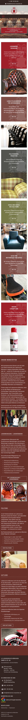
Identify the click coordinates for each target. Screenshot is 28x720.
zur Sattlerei (7, 625)
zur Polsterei (7, 548)
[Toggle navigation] (3, 16)
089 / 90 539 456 (8, 689)
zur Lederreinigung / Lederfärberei (14, 478)
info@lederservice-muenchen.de (13, 3)
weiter (14, 63)
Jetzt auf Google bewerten (13, 700)
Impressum (12, 707)
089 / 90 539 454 (13, 1)
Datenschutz (4, 707)
